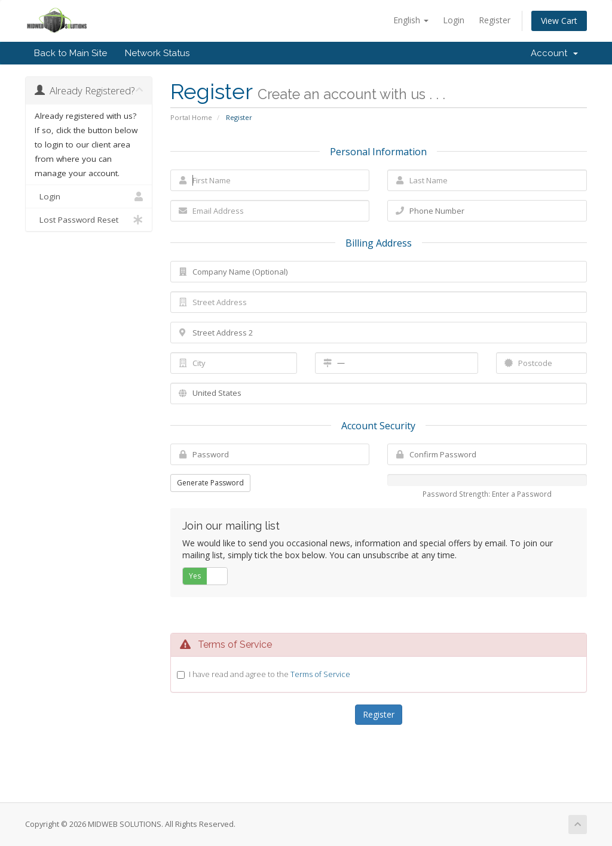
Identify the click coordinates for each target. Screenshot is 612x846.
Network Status (157, 53)
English (411, 20)
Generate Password (210, 483)
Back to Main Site (70, 53)
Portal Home (191, 117)
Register (494, 20)
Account (554, 53)
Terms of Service (320, 674)
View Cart (559, 20)
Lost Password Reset (89, 220)
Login (453, 20)
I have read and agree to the (269, 674)
